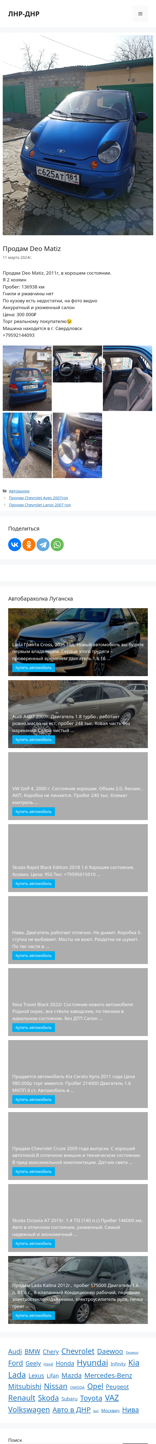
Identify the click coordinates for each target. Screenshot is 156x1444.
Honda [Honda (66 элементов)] (65, 1363)
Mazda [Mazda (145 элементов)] (72, 1375)
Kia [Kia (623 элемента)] (133, 1362)
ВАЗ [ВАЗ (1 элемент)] (96, 1411)
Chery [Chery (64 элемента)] (51, 1351)
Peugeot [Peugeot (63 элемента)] (117, 1386)
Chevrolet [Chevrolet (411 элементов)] (77, 1351)
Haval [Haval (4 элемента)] (48, 1364)
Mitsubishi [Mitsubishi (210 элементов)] (24, 1386)
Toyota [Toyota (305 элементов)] (91, 1398)
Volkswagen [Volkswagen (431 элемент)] (29, 1409)
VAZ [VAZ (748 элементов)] (112, 1397)
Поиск (15, 1440)
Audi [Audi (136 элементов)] (15, 1351)
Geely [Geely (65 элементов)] (33, 1363)
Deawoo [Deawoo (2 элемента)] (132, 1352)
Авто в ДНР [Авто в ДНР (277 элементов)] (72, 1409)
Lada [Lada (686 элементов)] (17, 1374)
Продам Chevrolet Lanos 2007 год (40, 504)
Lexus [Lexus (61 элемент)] (36, 1375)
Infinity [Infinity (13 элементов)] (118, 1364)
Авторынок (19, 491)
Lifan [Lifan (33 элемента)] (53, 1375)
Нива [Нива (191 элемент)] (130, 1409)
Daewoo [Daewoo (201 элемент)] (110, 1351)
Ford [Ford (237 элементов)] (15, 1362)
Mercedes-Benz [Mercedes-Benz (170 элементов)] (108, 1375)
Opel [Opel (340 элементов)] (95, 1386)
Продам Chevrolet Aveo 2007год (38, 497)
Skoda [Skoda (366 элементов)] (48, 1398)
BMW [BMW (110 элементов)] (32, 1351)
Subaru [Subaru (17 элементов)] (70, 1398)
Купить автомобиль (34, 667)
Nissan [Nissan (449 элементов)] (56, 1386)
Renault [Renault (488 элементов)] (21, 1397)
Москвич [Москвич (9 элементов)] (110, 1411)
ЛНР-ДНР (23, 13)
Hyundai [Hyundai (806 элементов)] (92, 1362)
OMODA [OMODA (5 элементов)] (77, 1387)
